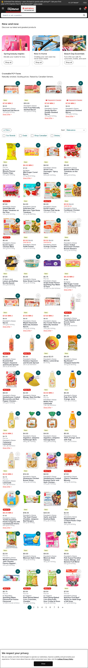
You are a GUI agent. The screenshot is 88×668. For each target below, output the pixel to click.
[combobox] (44, 15)
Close (43, 665)
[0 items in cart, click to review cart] (85, 8)
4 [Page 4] (42, 607)
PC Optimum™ (74, 3)
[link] (25, 607)
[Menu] (3, 8)
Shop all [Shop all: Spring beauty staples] (8, 62)
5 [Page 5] (46, 607)
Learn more (38, 4)
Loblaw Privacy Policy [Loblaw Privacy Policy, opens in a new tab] (65, 660)
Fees (85, 3)
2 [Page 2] (33, 607)
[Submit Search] (84, 15)
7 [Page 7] (54, 607)
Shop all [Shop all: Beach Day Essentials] (69, 62)
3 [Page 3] (37, 607)
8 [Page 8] (58, 607)
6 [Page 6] (50, 607)
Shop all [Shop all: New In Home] (39, 62)
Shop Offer (7, 114)
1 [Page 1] (29, 607)
